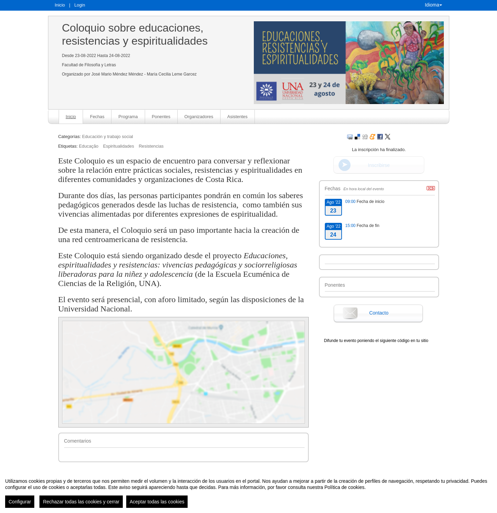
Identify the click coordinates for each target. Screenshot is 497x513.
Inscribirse (379, 165)
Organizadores (199, 116)
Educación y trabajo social (107, 136)
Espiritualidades (118, 146)
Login (79, 5)
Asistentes (237, 116)
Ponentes (161, 116)
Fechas (97, 116)
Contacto (378, 313)
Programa (128, 116)
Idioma (433, 5)
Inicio (60, 5)
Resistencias (151, 146)
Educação (88, 146)
